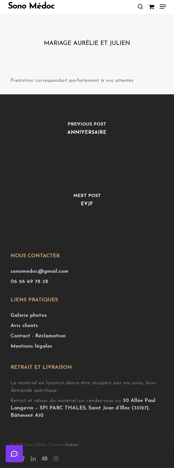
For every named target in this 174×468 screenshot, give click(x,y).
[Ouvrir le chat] (14, 453)
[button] (163, 6)
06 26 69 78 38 (29, 281)
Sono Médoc (31, 6)
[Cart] (151, 6)
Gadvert (72, 445)
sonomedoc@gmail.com (39, 271)
